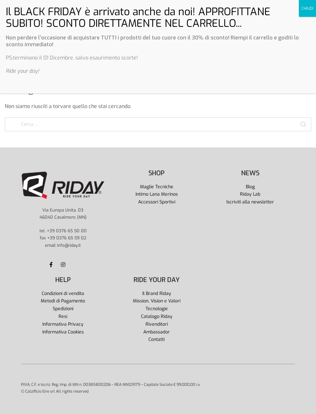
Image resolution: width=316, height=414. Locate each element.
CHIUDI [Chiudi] (307, 8)
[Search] (303, 124)
